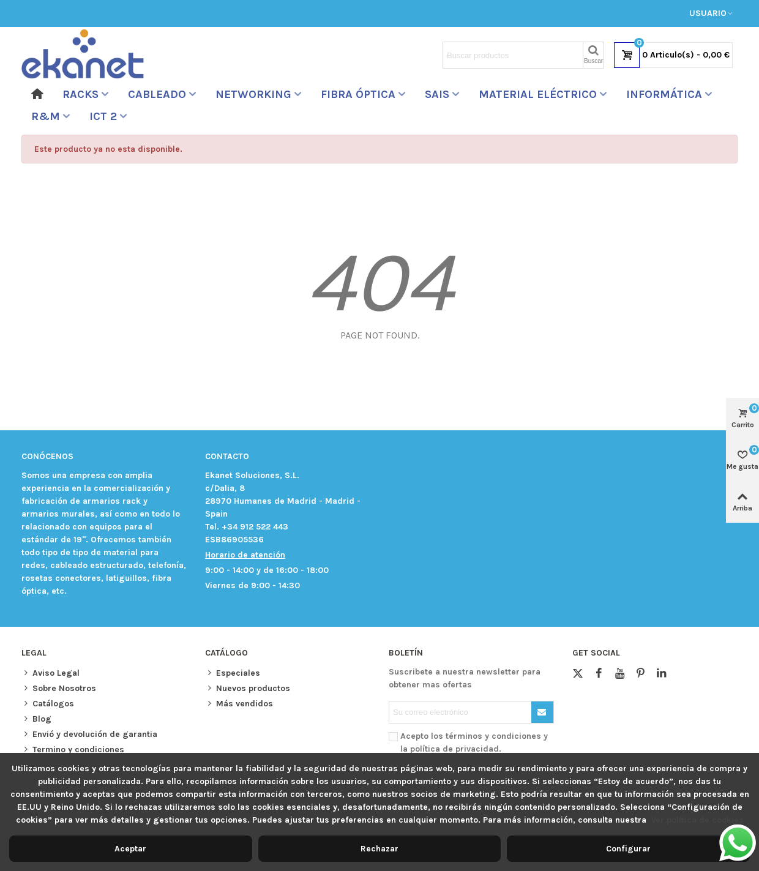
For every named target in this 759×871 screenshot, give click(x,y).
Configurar (628, 848)
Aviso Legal (50, 673)
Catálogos (47, 703)
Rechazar (379, 848)
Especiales (232, 673)
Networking (253, 94)
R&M (45, 116)
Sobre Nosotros (58, 688)
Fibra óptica (358, 94)
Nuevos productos (247, 688)
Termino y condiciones (72, 749)
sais (437, 94)
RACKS (80, 94)
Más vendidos (239, 703)
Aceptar (130, 848)
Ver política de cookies (697, 820)
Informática (664, 94)
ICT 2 (103, 116)
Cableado (157, 94)
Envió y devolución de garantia (89, 734)
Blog (36, 718)
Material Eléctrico (538, 94)
